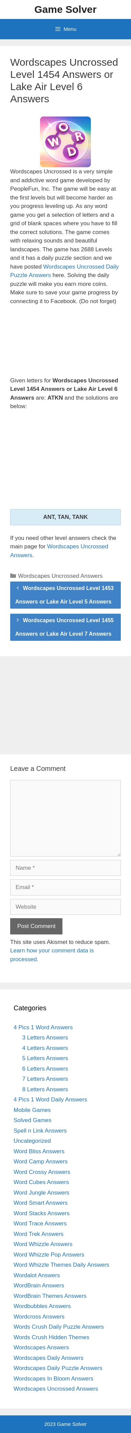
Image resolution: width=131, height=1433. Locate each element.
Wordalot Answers (37, 1275)
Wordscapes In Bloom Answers (53, 1378)
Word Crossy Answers (42, 1172)
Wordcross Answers (39, 1316)
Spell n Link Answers (40, 1131)
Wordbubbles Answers (42, 1306)
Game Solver (65, 9)
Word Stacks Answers (42, 1213)
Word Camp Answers (41, 1161)
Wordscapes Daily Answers (48, 1358)
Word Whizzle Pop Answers (49, 1254)
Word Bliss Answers (39, 1151)
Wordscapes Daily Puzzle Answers (58, 1368)
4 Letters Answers (45, 1048)
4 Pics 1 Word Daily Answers (50, 1099)
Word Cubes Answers (41, 1182)
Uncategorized (32, 1141)
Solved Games (33, 1120)
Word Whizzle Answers (43, 1244)
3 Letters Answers (45, 1037)
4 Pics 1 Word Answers (43, 1027)
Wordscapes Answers (41, 1347)
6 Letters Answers (45, 1069)
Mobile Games (32, 1110)
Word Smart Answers (41, 1203)
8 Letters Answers (45, 1089)
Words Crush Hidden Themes (51, 1337)
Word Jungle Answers (41, 1192)
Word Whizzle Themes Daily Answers (61, 1265)
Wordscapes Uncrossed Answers (60, 576)
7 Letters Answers (45, 1079)
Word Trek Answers (38, 1234)
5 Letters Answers (45, 1058)
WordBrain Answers (39, 1285)
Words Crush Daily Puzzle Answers (59, 1327)
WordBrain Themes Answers (50, 1296)
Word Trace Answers (40, 1223)
